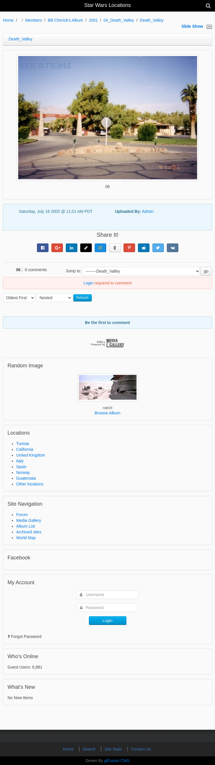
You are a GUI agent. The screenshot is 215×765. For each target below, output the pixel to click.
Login (88, 283)
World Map (25, 537)
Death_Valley (151, 20)
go (206, 271)
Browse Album (107, 413)
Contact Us (141, 749)
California (24, 449)
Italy (20, 461)
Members (33, 20)
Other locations (29, 484)
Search (90, 749)
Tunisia (22, 443)
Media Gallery (28, 520)
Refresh (82, 298)
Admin (148, 211)
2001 (93, 20)
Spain (21, 466)
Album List (25, 526)
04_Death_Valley (119, 20)
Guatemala (26, 478)
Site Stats (113, 749)
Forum (22, 514)
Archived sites (28, 532)
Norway (23, 472)
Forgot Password (26, 636)
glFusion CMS (117, 760)
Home (8, 20)
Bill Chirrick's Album (65, 20)
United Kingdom (30, 455)
